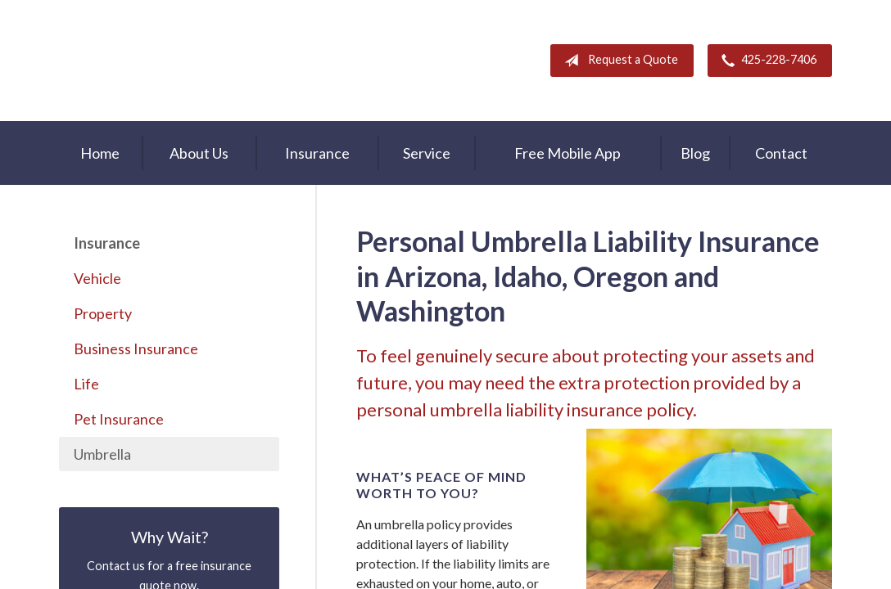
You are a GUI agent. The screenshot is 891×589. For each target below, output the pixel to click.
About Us (199, 153)
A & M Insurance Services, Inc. (161, 60)
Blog (695, 153)
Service (426, 153)
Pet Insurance (119, 419)
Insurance (317, 153)
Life (86, 384)
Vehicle (97, 278)
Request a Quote (618, 60)
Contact (781, 153)
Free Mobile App (567, 153)
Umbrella (102, 454)
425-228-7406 (765, 60)
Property (103, 313)
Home (100, 153)
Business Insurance (136, 348)
